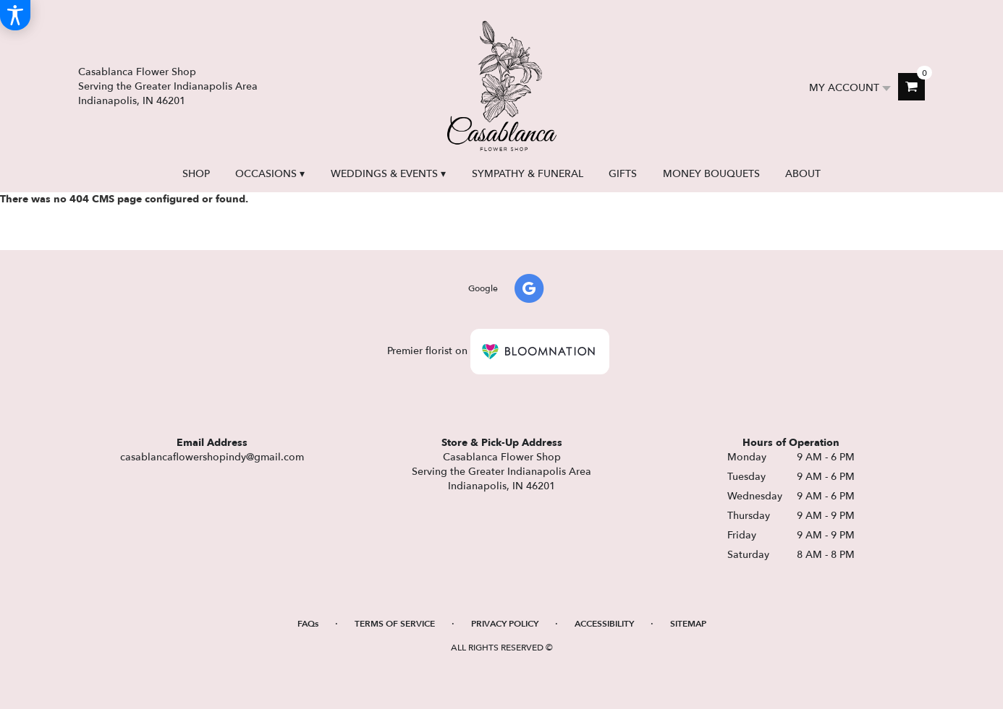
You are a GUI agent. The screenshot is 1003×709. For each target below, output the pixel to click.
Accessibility (604, 623)
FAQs (307, 623)
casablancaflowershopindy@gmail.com (212, 457)
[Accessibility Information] (15, 15)
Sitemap (688, 623)
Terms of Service (395, 623)
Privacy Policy (504, 623)
